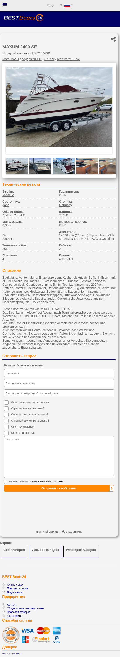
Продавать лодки (17, 588)
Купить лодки (15, 584)
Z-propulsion (98, 235)
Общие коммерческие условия (25, 608)
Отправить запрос (19, 356)
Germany (65, 205)
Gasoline (108, 239)
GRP (62, 225)
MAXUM (8, 195)
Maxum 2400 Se (68, 59)
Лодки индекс (15, 592)
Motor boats (10, 59)
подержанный (32, 59)
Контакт (11, 604)
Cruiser (49, 59)
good (5, 205)
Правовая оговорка (18, 612)
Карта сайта (14, 615)
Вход (50, 5)
